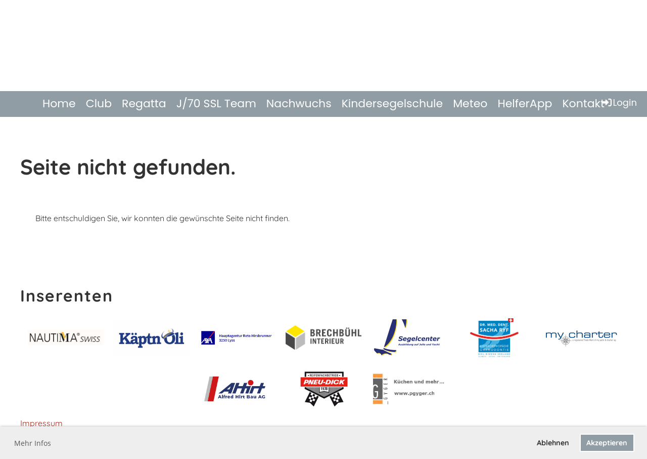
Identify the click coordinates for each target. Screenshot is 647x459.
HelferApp (524, 103)
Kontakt (583, 103)
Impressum (41, 423)
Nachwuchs (299, 103)
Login (619, 102)
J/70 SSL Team (216, 103)
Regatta (144, 103)
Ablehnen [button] (553, 442)
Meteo (470, 103)
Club (99, 103)
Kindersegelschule (392, 103)
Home (59, 103)
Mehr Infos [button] (32, 443)
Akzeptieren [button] (606, 442)
